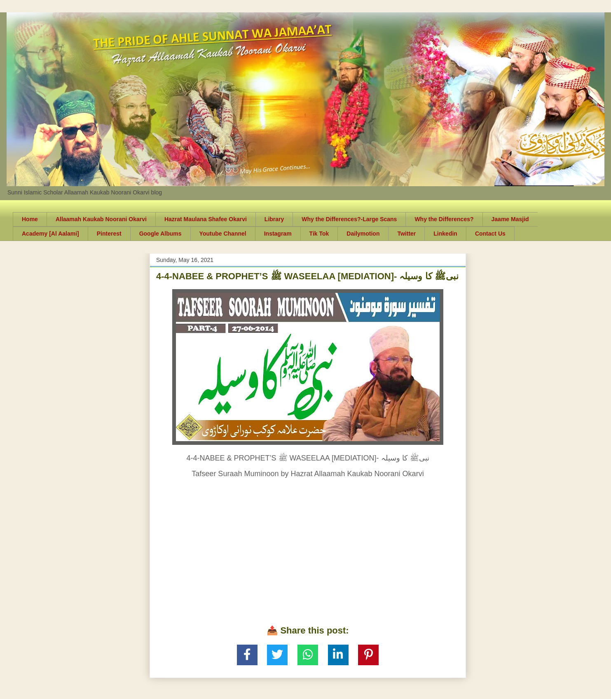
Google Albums (160, 233)
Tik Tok (319, 233)
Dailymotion (362, 233)
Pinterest (109, 233)
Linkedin (445, 233)
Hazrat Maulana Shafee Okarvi (205, 219)
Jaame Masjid (510, 219)
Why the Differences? (443, 219)
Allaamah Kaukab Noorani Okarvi (101, 219)
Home (30, 219)
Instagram (278, 233)
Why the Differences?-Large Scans (349, 219)
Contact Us (490, 233)
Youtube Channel (222, 233)
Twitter (406, 233)
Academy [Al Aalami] (50, 233)
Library (274, 219)
